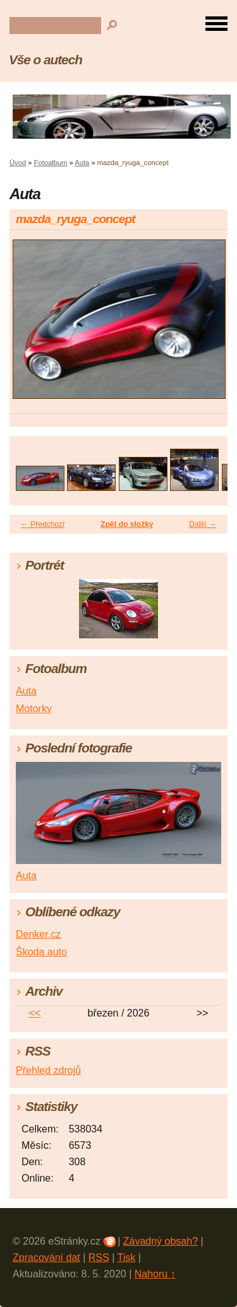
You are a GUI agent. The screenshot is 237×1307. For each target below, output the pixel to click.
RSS (98, 1257)
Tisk (126, 1257)
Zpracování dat (46, 1257)
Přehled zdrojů (48, 1070)
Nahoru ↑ (155, 1274)
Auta (82, 162)
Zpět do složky (126, 524)
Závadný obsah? (160, 1241)
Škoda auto (41, 952)
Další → (202, 524)
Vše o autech (45, 59)
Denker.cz (38, 934)
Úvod (17, 162)
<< (35, 1013)
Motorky (34, 708)
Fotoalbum (51, 162)
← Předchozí (42, 524)
